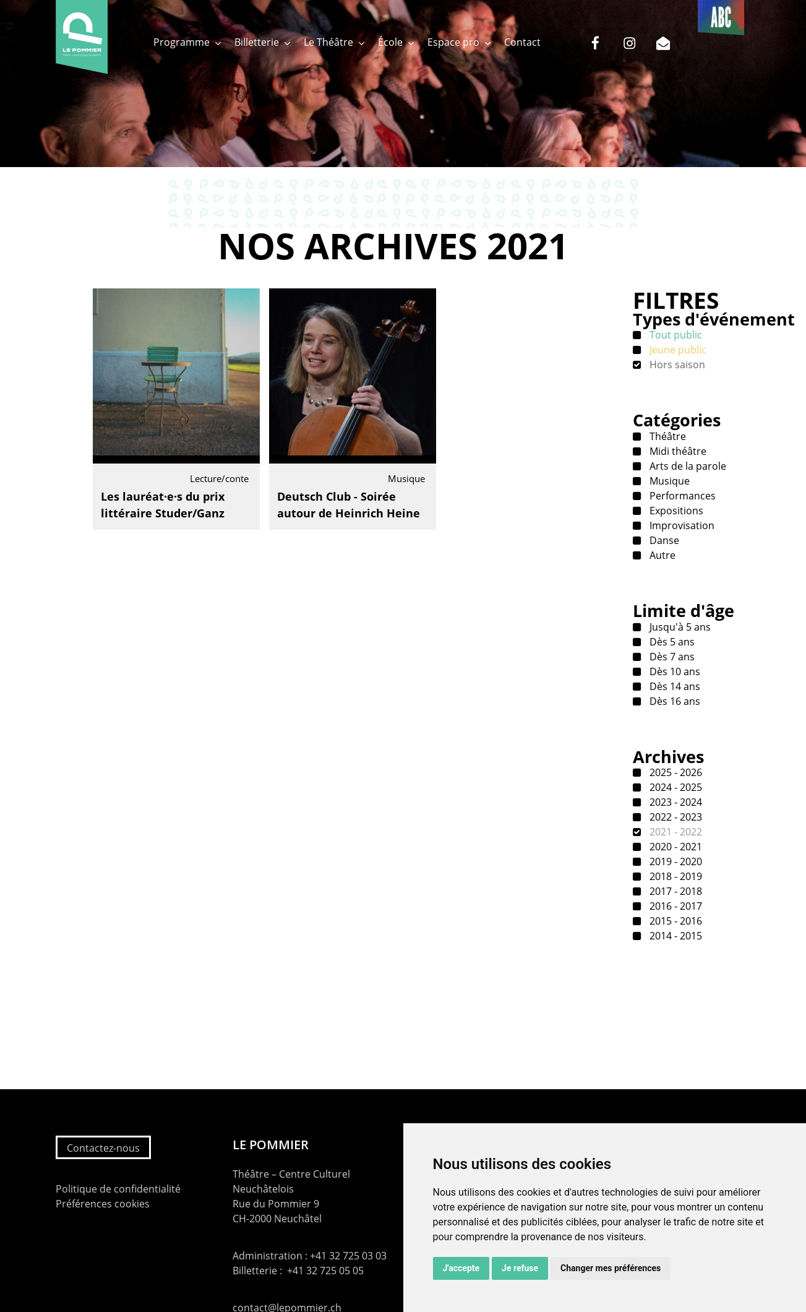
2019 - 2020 (674, 861)
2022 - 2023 (674, 817)
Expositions (675, 510)
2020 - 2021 (674, 846)
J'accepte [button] (461, 1268)
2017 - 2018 (674, 891)
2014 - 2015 (674, 936)
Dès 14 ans (673, 686)
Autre (661, 555)
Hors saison (676, 364)
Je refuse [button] (520, 1268)
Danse (663, 540)
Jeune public (676, 349)
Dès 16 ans (673, 701)
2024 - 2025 (674, 787)
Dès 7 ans (671, 656)
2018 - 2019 (674, 876)
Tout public (674, 335)
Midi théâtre (676, 451)
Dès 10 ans (673, 671)
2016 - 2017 (674, 906)
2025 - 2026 (674, 772)
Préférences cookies (103, 1204)
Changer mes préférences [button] (610, 1268)
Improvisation (680, 525)
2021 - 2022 (674, 832)
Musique (668, 481)
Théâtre (666, 436)
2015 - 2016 (674, 921)
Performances (681, 496)
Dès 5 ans (671, 642)
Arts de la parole (686, 466)
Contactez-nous (103, 1148)
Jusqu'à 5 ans (679, 627)
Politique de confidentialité (118, 1189)
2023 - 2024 (674, 802)
